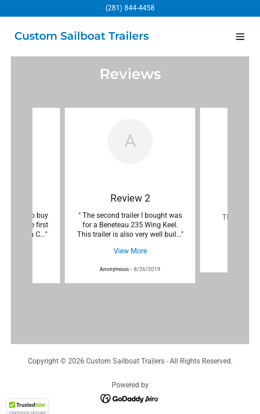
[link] (81, 37)
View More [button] (130, 251)
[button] (240, 37)
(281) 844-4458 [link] (130, 8)
